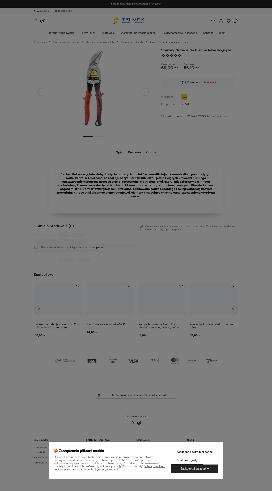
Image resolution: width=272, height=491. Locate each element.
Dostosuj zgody (187, 460)
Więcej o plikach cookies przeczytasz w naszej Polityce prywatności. (109, 468)
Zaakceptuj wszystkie (195, 468)
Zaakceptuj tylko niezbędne (195, 451)
